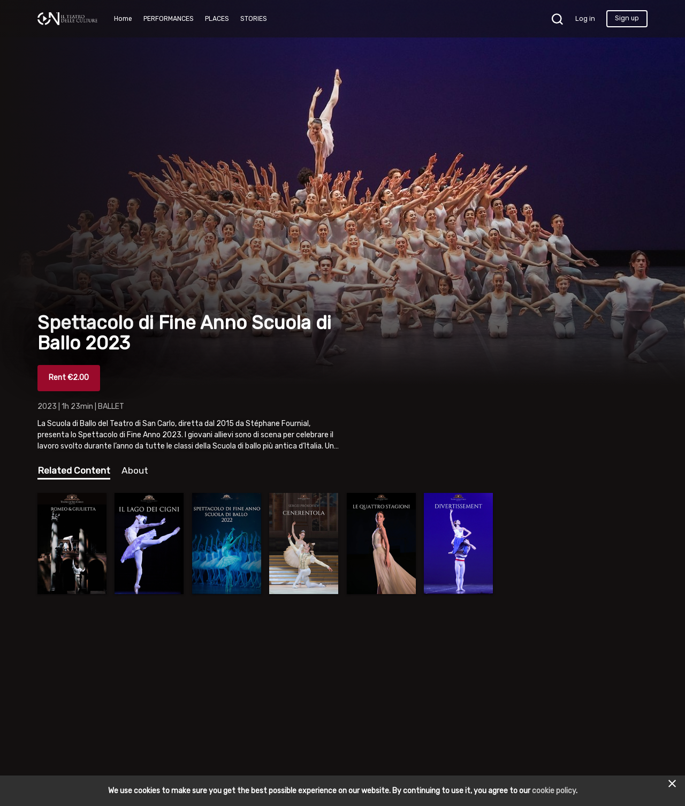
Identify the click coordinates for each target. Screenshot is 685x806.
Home (123, 18)
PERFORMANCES (168, 18)
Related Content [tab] (73, 470)
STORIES (253, 18)
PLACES (217, 18)
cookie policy (554, 790)
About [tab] (134, 470)
